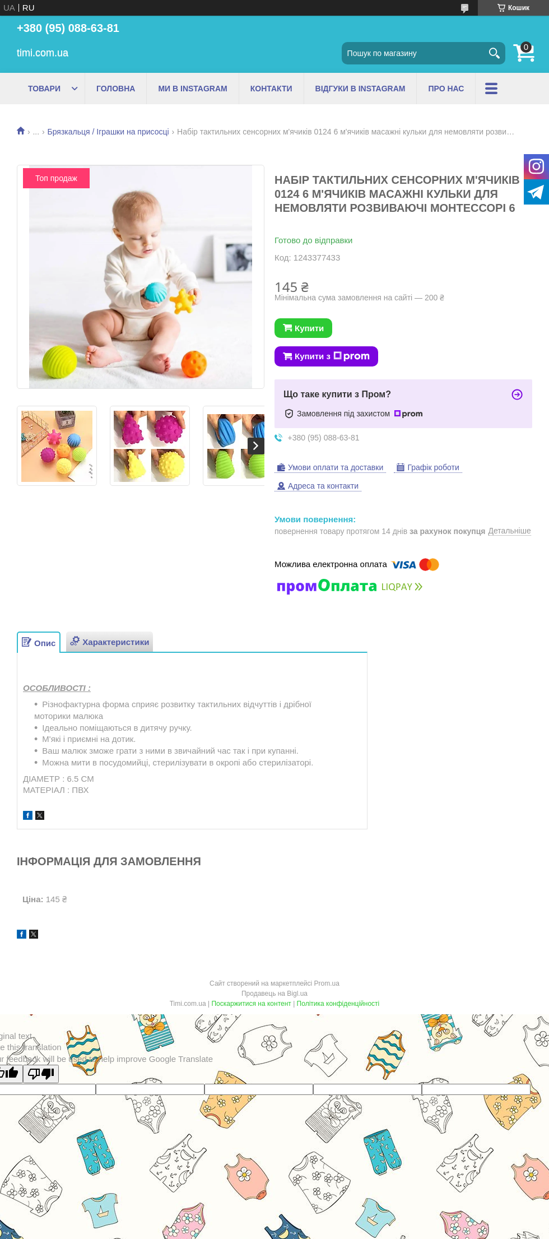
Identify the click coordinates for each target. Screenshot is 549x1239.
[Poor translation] (41, 1074)
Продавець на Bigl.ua (274, 993)
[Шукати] (494, 53)
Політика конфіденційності (338, 1004)
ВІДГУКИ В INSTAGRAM (360, 88)
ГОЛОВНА (115, 88)
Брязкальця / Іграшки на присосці (108, 131)
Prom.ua (326, 983)
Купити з (332, 356)
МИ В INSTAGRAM (192, 88)
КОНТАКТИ (271, 88)
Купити (309, 328)
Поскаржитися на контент (251, 1004)
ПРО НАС (446, 88)
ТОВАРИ (44, 88)
